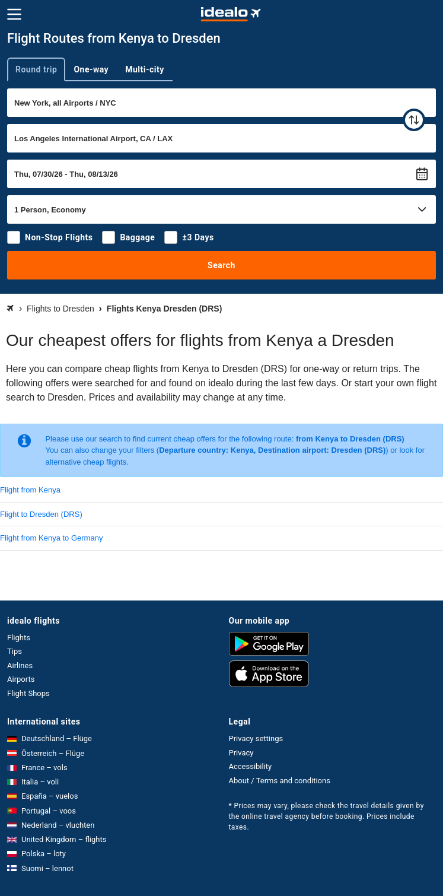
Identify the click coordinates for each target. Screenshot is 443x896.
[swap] (414, 120)
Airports (20, 679)
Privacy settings (256, 738)
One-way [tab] (91, 69)
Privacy (241, 752)
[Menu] (14, 14)
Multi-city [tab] (144, 69)
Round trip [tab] (36, 69)
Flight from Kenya (30, 489)
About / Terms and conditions (279, 780)
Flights (18, 637)
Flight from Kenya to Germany (51, 537)
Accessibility (250, 766)
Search (221, 265)
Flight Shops (28, 693)
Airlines (20, 665)
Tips (14, 651)
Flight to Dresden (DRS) (41, 514)
